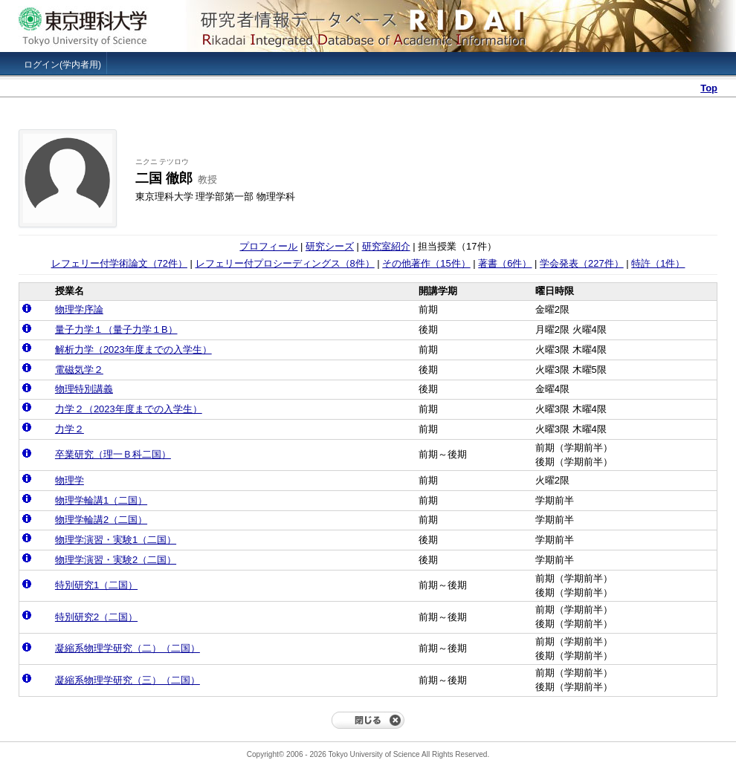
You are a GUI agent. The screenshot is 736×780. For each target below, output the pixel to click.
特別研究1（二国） (96, 585)
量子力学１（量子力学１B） (116, 329)
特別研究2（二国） (96, 617)
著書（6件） (505, 263)
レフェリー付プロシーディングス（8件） (285, 263)
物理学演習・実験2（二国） (115, 559)
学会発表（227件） (582, 263)
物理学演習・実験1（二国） (115, 539)
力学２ (69, 429)
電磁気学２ (79, 369)
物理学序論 (79, 309)
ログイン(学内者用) (62, 64)
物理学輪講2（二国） (101, 519)
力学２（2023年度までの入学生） (128, 409)
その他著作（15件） (426, 263)
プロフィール (268, 246)
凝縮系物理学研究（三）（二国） (127, 680)
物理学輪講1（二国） (101, 500)
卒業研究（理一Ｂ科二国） (113, 454)
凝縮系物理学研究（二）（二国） (127, 648)
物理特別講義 (84, 388)
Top (708, 88)
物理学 (69, 480)
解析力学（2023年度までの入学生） (133, 349)
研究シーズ (330, 246)
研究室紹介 (386, 246)
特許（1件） (658, 263)
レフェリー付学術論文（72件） (119, 263)
